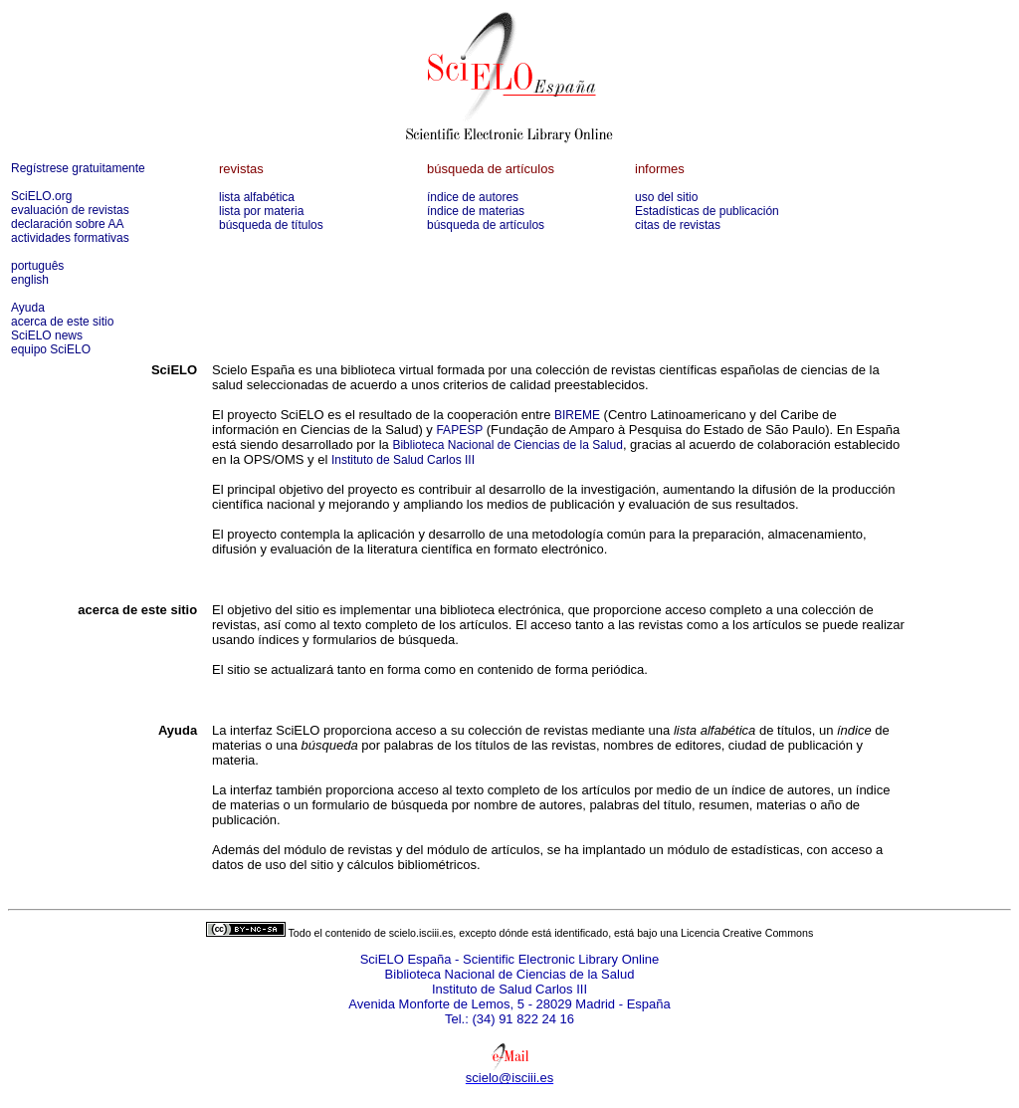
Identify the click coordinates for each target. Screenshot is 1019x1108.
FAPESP (459, 430)
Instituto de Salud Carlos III (403, 460)
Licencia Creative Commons (747, 933)
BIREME (577, 415)
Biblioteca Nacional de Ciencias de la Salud (507, 445)
